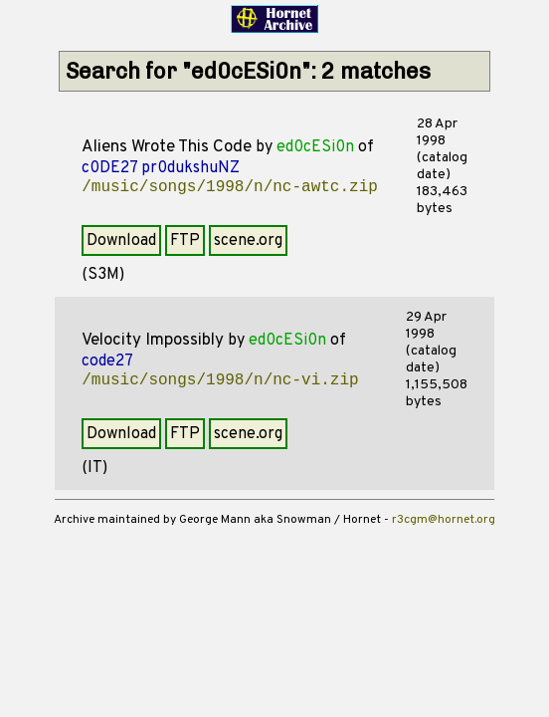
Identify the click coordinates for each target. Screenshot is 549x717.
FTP (185, 241)
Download (121, 241)
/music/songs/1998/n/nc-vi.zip (220, 380)
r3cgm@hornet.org (443, 520)
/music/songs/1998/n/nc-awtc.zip (230, 187)
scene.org (248, 241)
